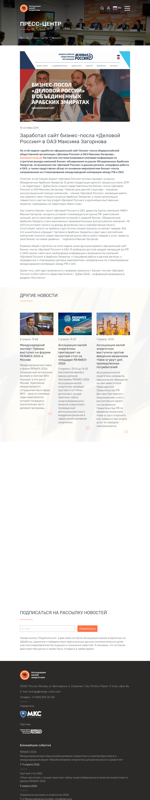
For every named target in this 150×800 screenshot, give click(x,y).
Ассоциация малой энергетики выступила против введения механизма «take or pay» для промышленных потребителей (112, 356)
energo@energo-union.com (45, 691)
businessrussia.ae (31, 157)
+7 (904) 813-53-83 (43, 697)
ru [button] (117, 8)
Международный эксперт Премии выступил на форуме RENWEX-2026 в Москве (35, 352)
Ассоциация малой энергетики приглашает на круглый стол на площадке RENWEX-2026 (72, 354)
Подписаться (87, 628)
